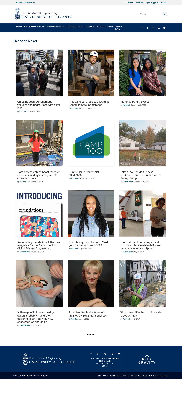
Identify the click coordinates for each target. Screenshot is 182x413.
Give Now (139, 2)
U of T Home (128, 2)
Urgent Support (151, 2)
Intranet (108, 26)
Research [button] (89, 26)
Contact (163, 2)
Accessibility (115, 373)
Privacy (126, 373)
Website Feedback (160, 373)
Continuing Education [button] (73, 26)
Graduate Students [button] (54, 26)
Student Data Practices (140, 373)
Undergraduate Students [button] (33, 26)
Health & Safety (119, 26)
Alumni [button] (99, 26)
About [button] (18, 26)
